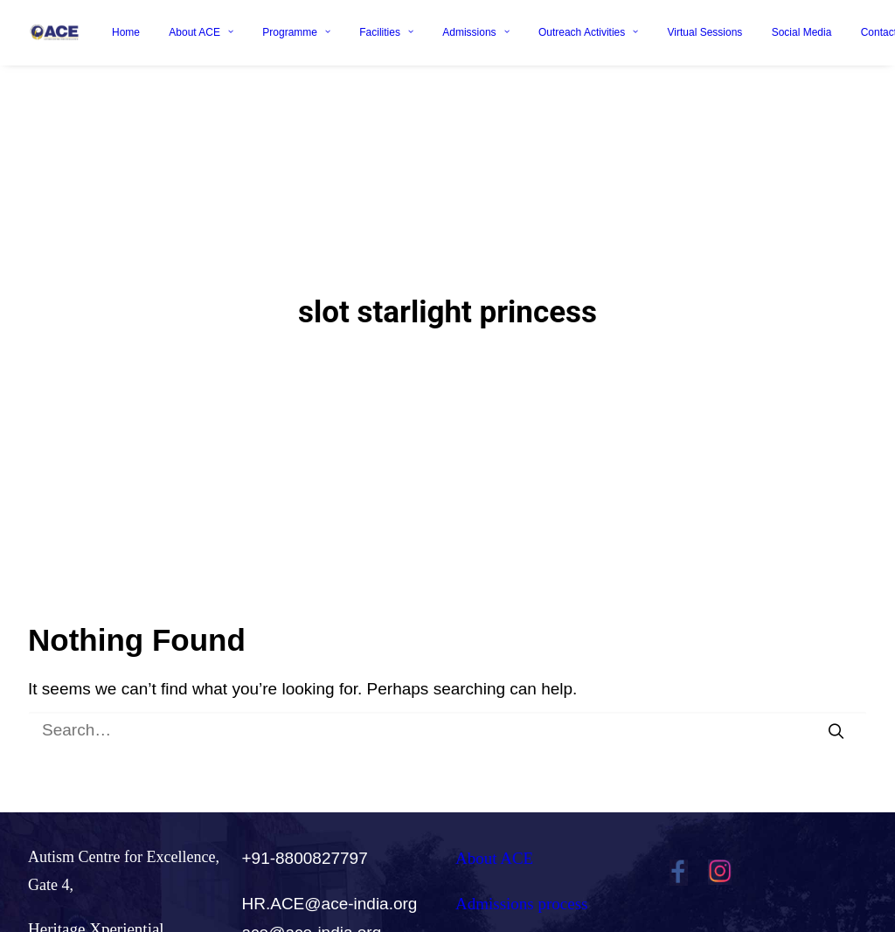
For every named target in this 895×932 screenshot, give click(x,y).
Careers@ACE (505, 896)
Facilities (386, 32)
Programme (296, 32)
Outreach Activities (588, 32)
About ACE (201, 32)
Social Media (802, 32)
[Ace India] (54, 32)
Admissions (475, 32)
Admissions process (521, 852)
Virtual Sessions (705, 32)
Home (126, 32)
